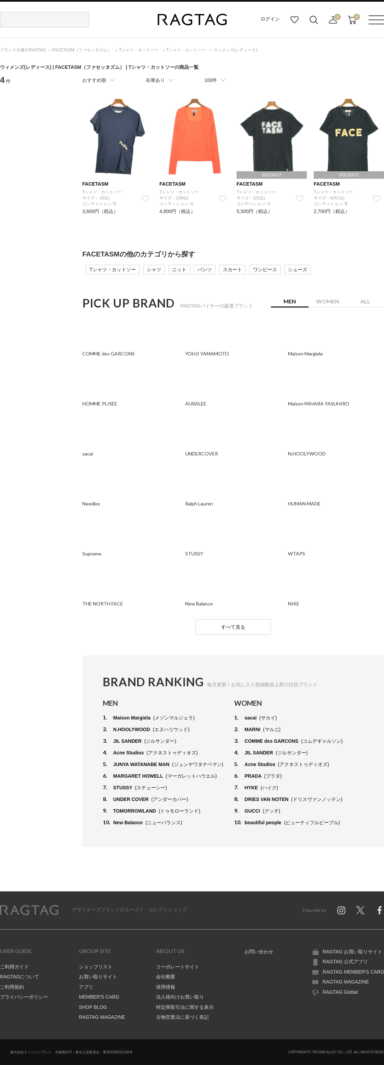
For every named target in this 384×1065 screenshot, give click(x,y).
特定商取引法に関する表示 (185, 1007)
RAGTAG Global (340, 992)
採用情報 (165, 987)
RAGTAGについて (19, 976)
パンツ (204, 269)
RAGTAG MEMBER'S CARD (353, 972)
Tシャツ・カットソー (112, 269)
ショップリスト (95, 966)
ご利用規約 (12, 987)
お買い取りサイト (98, 976)
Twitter (360, 910)
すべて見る (233, 627)
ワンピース (265, 269)
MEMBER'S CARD (99, 997)
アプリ (86, 987)
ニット (179, 269)
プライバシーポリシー (24, 997)
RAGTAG (29, 910)
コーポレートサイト (177, 966)
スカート (232, 269)
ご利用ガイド (14, 966)
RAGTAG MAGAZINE (102, 1017)
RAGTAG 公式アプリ (345, 961)
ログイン (270, 19)
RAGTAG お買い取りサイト (352, 951)
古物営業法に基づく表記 (182, 1017)
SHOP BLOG (93, 1007)
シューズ (297, 269)
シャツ (154, 269)
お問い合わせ (258, 951)
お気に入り (294, 19)
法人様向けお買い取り (180, 997)
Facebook (379, 910)
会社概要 (165, 976)
